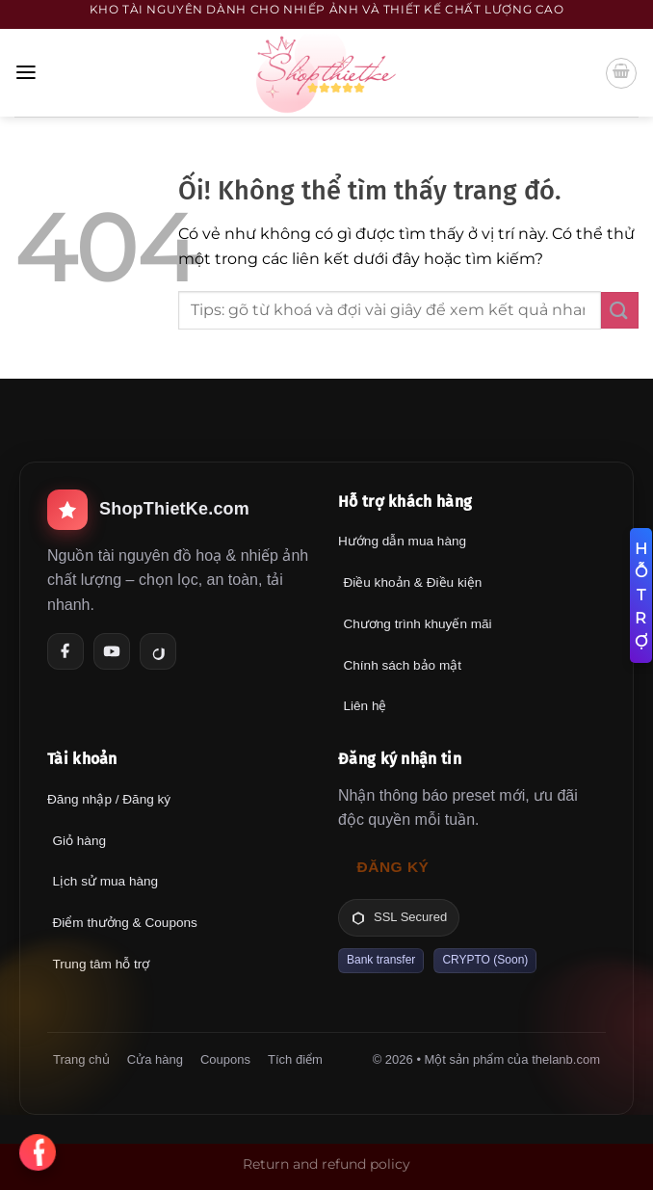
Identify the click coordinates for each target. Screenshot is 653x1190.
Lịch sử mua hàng (105, 881)
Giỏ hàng (79, 840)
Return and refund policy (326, 1164)
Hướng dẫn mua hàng (402, 541)
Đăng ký (393, 867)
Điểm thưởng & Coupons (124, 922)
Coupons (225, 1059)
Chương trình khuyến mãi (417, 624)
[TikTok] (158, 651)
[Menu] (26, 72)
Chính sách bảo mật (402, 665)
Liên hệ (364, 706)
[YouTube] (111, 651)
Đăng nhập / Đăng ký (108, 799)
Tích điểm (295, 1059)
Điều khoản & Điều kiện (412, 582)
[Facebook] (65, 651)
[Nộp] (620, 311)
